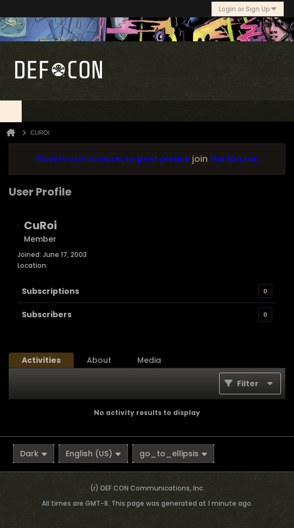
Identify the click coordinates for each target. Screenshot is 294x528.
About (99, 360)
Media (149, 360)
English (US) (93, 453)
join (200, 159)
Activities (41, 360)
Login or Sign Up (248, 9)
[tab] (41, 360)
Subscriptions (50, 291)
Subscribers (47, 314)
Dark (33, 453)
